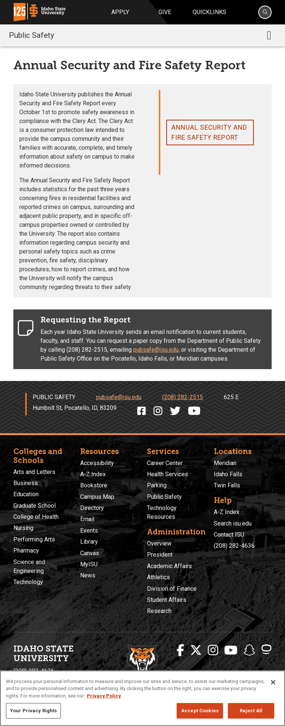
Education (26, 494)
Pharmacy (26, 550)
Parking (157, 485)
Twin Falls (227, 485)
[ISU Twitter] (196, 650)
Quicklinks (209, 12)
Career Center (165, 463)
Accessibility (97, 463)
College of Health (36, 516)
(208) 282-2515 (182, 397)
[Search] (265, 12)
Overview (159, 543)
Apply (120, 12)
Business (25, 483)
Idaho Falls (228, 474)
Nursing (23, 527)
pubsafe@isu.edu (118, 397)
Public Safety (31, 35)
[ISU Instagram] (213, 650)
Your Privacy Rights (33, 710)
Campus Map (97, 496)
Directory (92, 507)
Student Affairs (166, 599)
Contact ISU (229, 534)
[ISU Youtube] (231, 650)
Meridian (225, 463)
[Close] (273, 682)
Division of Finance (172, 588)
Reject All (251, 710)
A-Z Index (93, 474)
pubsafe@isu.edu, (156, 349)
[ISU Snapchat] (249, 650)
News (87, 575)
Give (164, 12)
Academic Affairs (169, 566)
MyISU (89, 564)
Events (89, 530)
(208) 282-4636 (234, 545)
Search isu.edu (233, 523)
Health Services (167, 474)
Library (89, 541)
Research (159, 610)
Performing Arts (34, 539)
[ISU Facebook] (180, 650)
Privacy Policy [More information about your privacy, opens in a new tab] (104, 696)
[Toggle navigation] (269, 35)
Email (87, 519)
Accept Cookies (200, 710)
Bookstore (93, 485)
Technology (28, 582)
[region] (142, 698)
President (160, 554)
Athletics (158, 577)
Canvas (89, 553)
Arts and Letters (34, 471)
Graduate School (34, 505)
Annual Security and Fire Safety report (209, 132)
